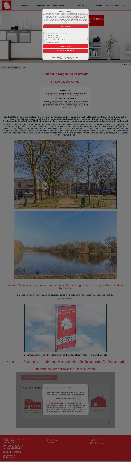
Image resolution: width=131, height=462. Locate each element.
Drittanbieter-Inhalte (52, 42)
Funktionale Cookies (52, 35)
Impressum (75, 57)
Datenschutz (67, 57)
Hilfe (65, 22)
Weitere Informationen (65, 58)
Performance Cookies (53, 37)
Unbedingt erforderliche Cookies (56, 33)
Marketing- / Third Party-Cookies (56, 40)
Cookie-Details (57, 57)
